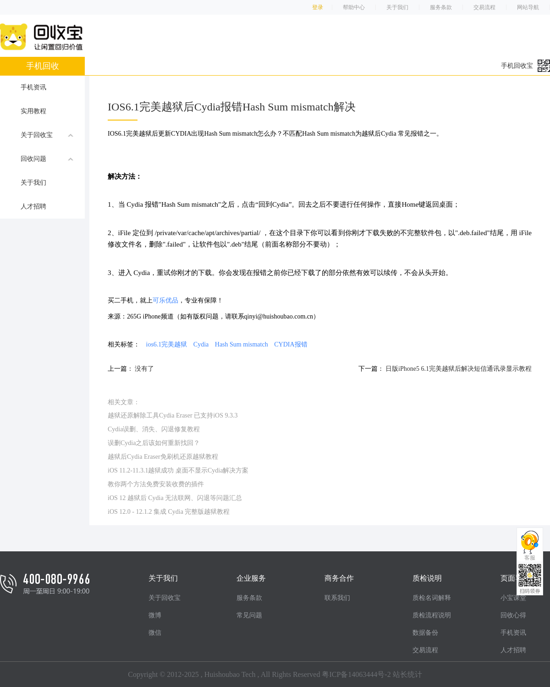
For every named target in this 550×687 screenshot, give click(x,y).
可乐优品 (165, 300)
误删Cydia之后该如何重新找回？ (154, 443)
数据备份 (425, 632)
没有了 (144, 368)
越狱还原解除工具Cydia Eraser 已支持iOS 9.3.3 (172, 415)
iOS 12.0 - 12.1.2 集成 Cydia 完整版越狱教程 (169, 511)
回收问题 (47, 158)
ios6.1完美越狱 (166, 344)
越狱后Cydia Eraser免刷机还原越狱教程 (163, 456)
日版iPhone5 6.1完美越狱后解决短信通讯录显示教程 (458, 368)
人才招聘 (33, 206)
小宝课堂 (513, 597)
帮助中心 (354, 7)
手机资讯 (33, 87)
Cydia (201, 344)
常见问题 (249, 615)
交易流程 (484, 7)
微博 (154, 615)
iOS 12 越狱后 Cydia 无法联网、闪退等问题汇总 (175, 498)
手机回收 (42, 66)
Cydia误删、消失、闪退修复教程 (154, 429)
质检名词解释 (431, 597)
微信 (154, 632)
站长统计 (407, 674)
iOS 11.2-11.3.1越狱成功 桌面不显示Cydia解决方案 (178, 470)
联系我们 (337, 597)
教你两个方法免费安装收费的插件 (156, 484)
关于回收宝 (47, 134)
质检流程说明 (431, 615)
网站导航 (528, 7)
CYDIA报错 (290, 344)
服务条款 (441, 7)
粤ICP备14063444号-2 (356, 674)
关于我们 (397, 7)
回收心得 (513, 615)
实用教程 (33, 111)
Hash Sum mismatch (241, 344)
